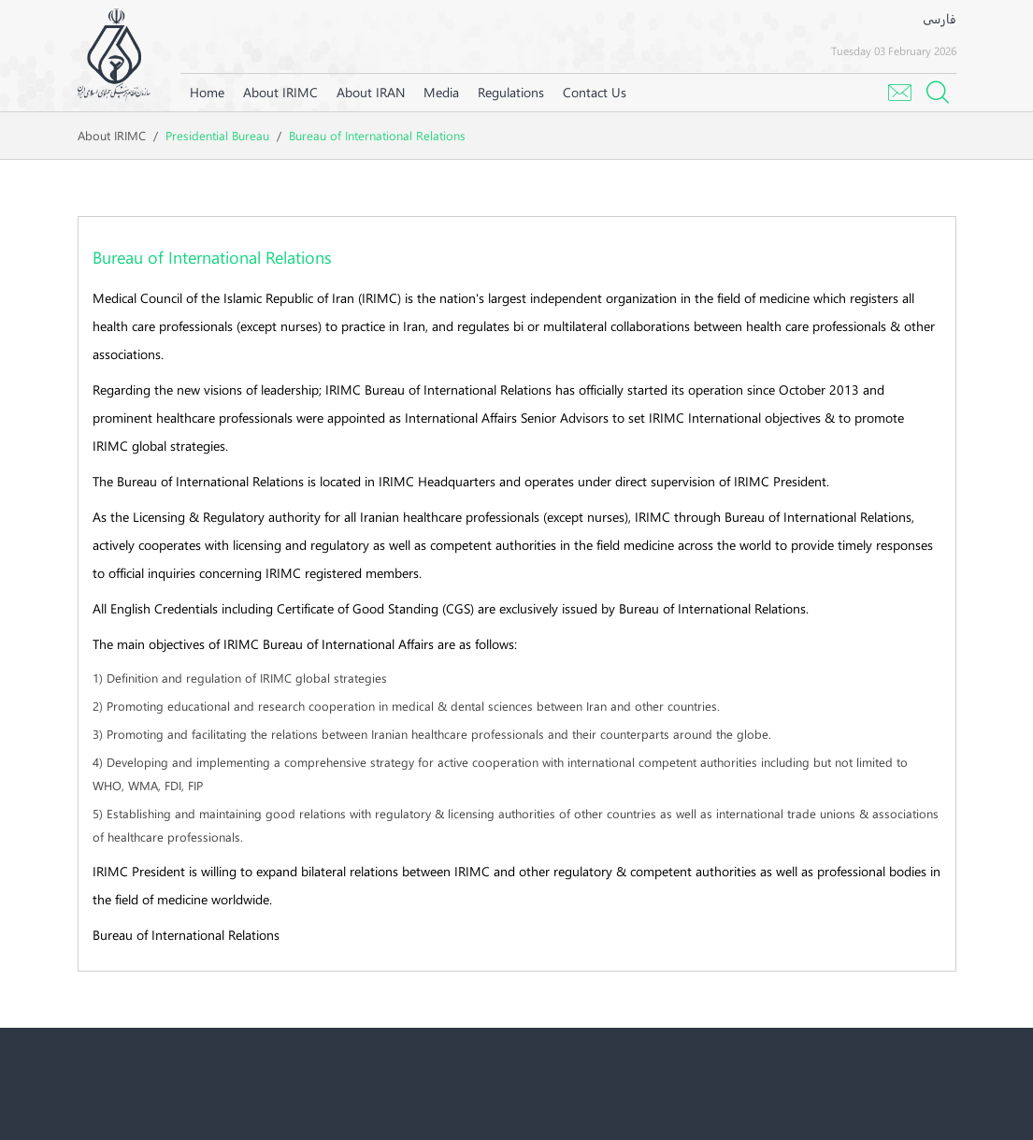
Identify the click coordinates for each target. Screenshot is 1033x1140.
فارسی (939, 18)
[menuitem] (280, 92)
